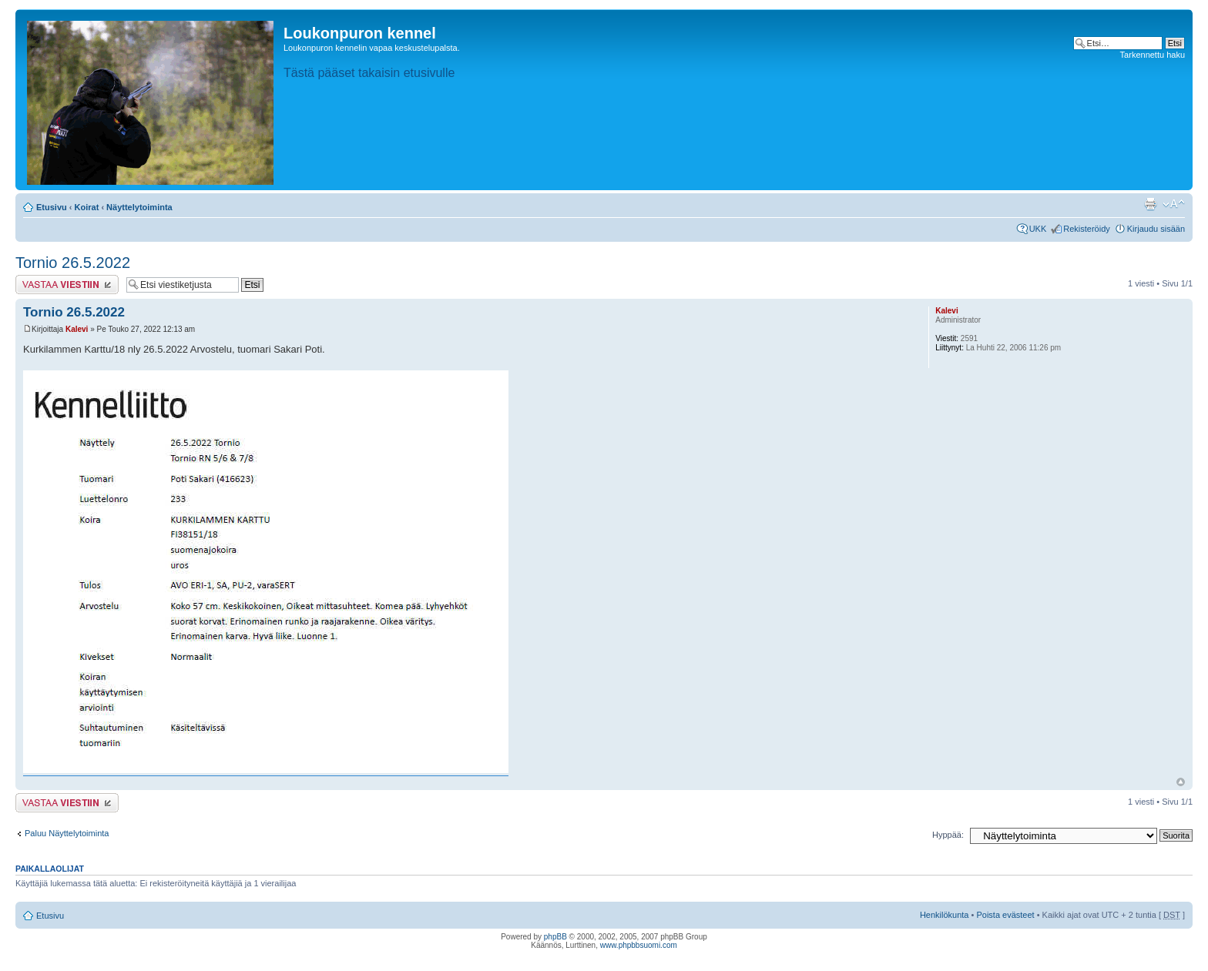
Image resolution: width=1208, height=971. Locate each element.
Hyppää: (948, 834)
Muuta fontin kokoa (1174, 204)
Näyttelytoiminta (139, 207)
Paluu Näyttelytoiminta (67, 833)
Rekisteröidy (1086, 228)
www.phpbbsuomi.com (638, 945)
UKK (1038, 228)
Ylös (1180, 782)
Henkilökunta (944, 914)
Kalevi (76, 329)
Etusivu (51, 207)
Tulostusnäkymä (1150, 204)
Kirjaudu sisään (1156, 228)
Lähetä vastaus (67, 284)
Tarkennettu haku (1152, 54)
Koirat (87, 207)
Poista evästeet (1005, 914)
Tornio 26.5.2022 (72, 262)
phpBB (555, 936)
